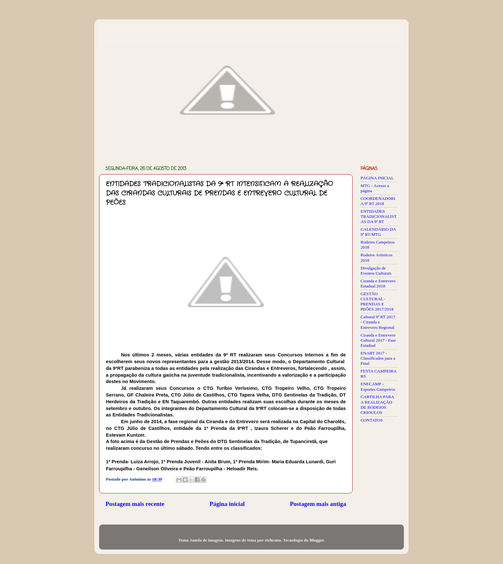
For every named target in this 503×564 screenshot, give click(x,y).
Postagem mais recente (135, 503)
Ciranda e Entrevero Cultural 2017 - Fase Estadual (378, 340)
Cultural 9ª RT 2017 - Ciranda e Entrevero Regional (378, 321)
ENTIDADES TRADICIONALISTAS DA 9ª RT (379, 216)
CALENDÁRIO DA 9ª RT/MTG (378, 232)
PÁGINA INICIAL (377, 177)
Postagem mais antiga (318, 503)
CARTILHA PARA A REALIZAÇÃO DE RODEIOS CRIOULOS (377, 404)
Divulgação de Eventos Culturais (376, 271)
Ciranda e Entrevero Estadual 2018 (378, 283)
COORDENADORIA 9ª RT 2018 (378, 201)
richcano (273, 540)
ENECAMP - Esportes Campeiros (378, 386)
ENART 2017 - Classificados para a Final (378, 358)
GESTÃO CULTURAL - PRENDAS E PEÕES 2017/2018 (377, 301)
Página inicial (227, 503)
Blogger (317, 540)
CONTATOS (372, 420)
